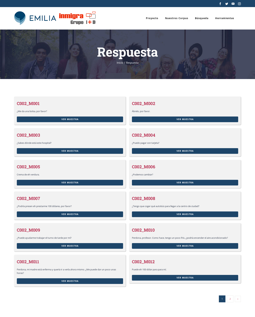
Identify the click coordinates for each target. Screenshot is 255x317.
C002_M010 (143, 230)
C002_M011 (28, 261)
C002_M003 (28, 135)
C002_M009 (28, 230)
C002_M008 (143, 198)
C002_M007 (28, 198)
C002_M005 (28, 167)
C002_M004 (143, 135)
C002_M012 (143, 261)
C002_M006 (143, 167)
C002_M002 (143, 103)
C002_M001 (28, 103)
